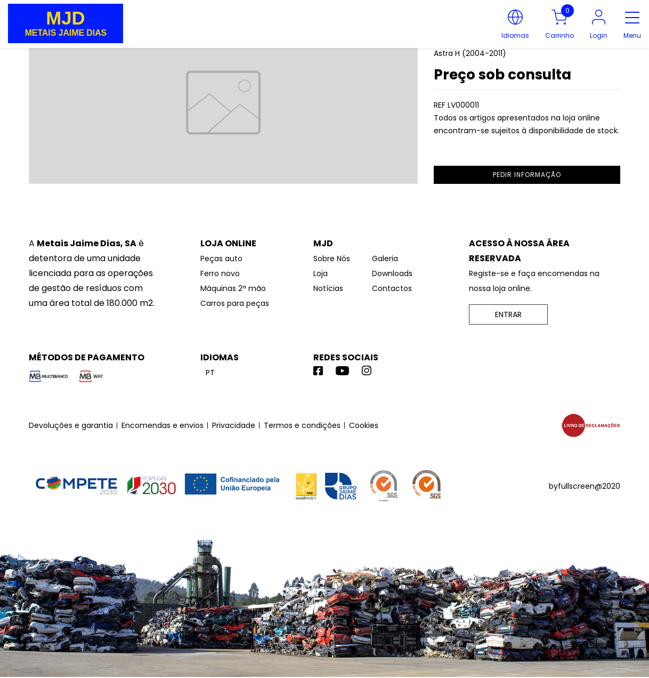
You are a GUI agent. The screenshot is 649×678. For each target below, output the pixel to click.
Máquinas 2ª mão (233, 288)
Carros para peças (234, 303)
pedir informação (527, 174)
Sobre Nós (331, 258)
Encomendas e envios (162, 425)
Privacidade (233, 425)
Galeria (385, 258)
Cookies (363, 425)
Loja (320, 273)
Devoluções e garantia (71, 425)
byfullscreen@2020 (584, 486)
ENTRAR (508, 314)
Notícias (328, 288)
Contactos (392, 288)
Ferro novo (220, 273)
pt (210, 372)
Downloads (392, 273)
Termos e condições (302, 425)
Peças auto (221, 258)
